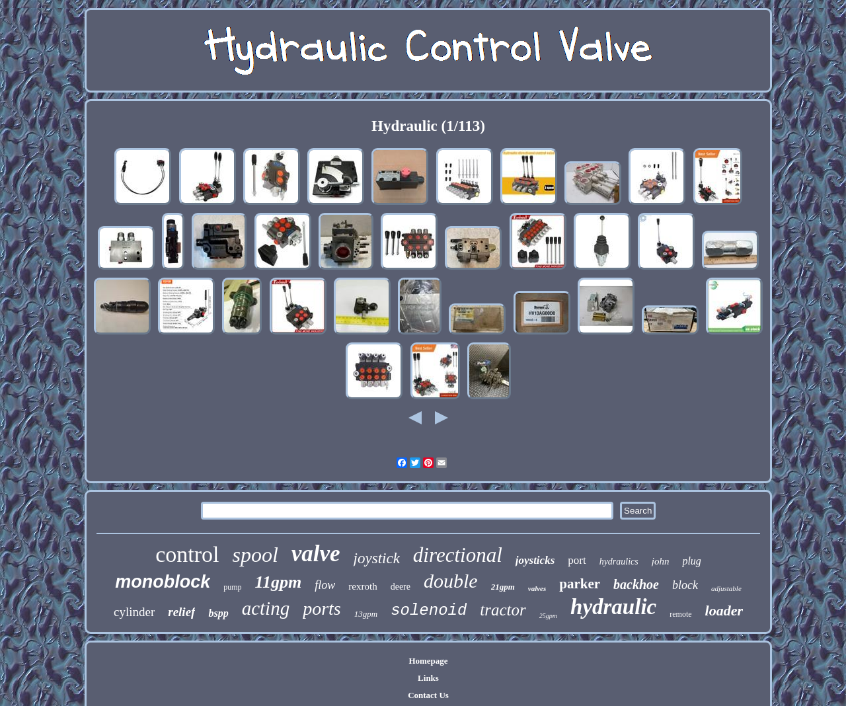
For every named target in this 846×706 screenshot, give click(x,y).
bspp (218, 613)
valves (537, 588)
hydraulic (613, 607)
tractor (502, 610)
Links (428, 678)
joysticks (535, 560)
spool (255, 555)
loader (724, 610)
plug (691, 561)
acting (266, 608)
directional (457, 555)
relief (181, 612)
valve (315, 554)
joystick (377, 558)
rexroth (362, 586)
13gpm (365, 614)
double (451, 581)
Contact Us (428, 695)
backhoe (636, 584)
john (661, 561)
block (685, 585)
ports (322, 608)
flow (325, 585)
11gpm (278, 582)
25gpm (548, 615)
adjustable (726, 588)
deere (400, 587)
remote (680, 614)
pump (232, 587)
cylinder (134, 612)
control (187, 554)
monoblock (162, 582)
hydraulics (618, 562)
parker (579, 584)
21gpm (503, 587)
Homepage (427, 661)
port (577, 560)
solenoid (429, 610)
